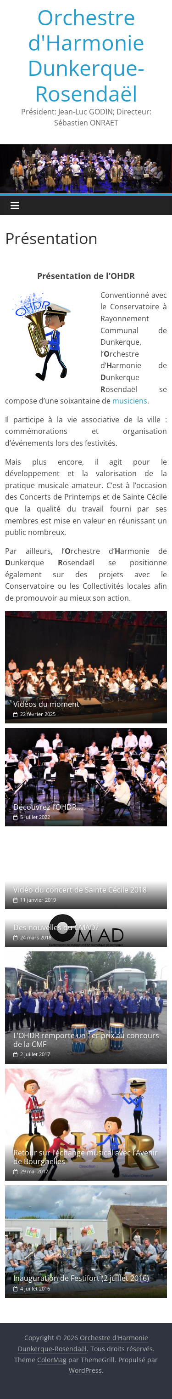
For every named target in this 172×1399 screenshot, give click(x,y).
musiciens (129, 401)
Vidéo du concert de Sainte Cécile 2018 (80, 890)
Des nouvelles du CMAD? (56, 927)
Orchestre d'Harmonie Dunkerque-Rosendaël (86, 55)
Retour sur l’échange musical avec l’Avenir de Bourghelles (85, 1157)
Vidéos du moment (46, 704)
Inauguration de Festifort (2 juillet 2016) (81, 1278)
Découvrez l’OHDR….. (49, 807)
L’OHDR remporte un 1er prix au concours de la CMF (86, 1039)
